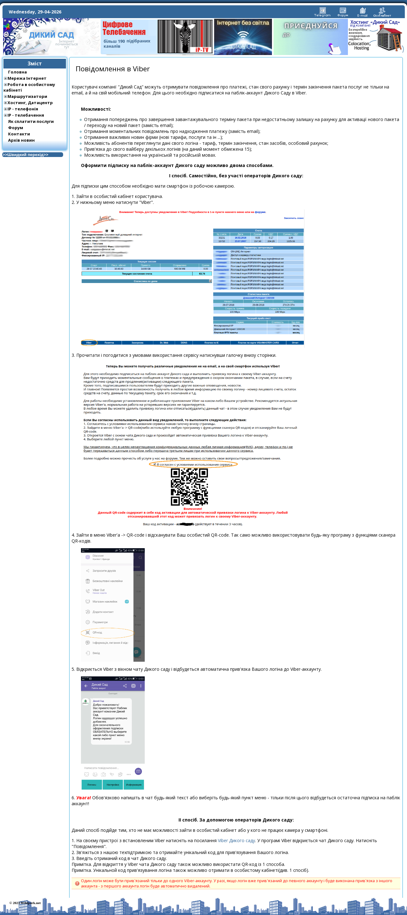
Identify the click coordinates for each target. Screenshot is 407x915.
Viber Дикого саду (236, 840)
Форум (15, 127)
